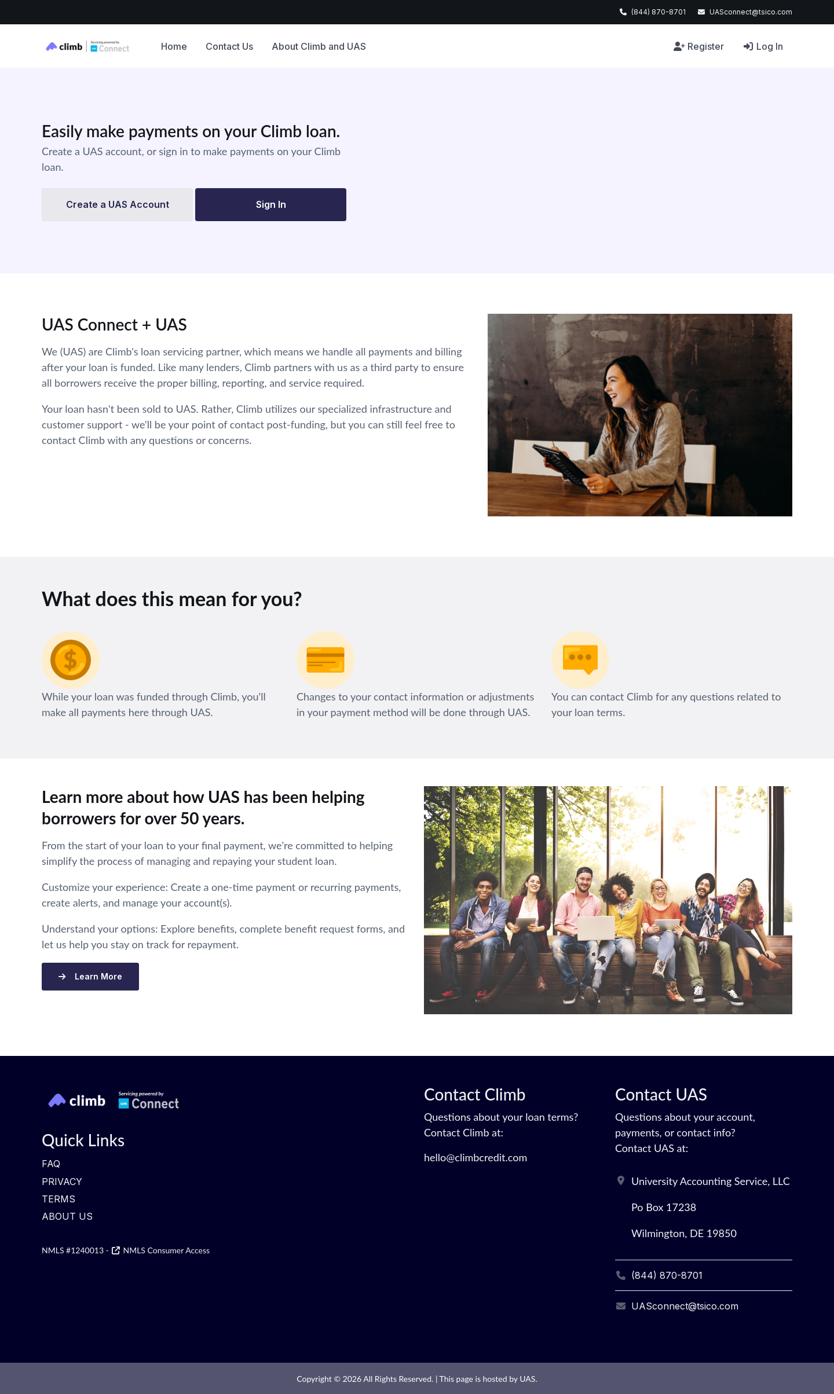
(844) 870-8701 (658, 12)
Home (174, 46)
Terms (58, 1199)
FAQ (51, 1163)
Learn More (90, 976)
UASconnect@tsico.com (750, 12)
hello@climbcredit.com (475, 1157)
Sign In (271, 204)
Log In (762, 46)
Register (699, 46)
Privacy (62, 1181)
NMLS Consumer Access (160, 1250)
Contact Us (229, 46)
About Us (67, 1216)
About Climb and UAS (319, 46)
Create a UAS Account (117, 204)
